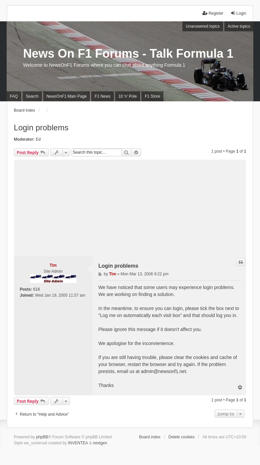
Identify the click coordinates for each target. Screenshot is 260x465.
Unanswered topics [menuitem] (203, 26)
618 (36, 289)
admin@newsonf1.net (163, 371)
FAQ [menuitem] (14, 96)
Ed (38, 139)
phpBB (42, 437)
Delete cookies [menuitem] (181, 437)
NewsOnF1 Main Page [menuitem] (67, 96)
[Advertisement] (130, 206)
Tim (53, 265)
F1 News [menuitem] (102, 96)
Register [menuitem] (212, 13)
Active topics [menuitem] (239, 26)
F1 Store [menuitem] (152, 96)
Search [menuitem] (32, 96)
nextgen (100, 443)
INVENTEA (78, 443)
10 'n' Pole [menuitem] (128, 96)
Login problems (41, 127)
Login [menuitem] (238, 13)
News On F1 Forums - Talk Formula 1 (128, 53)
